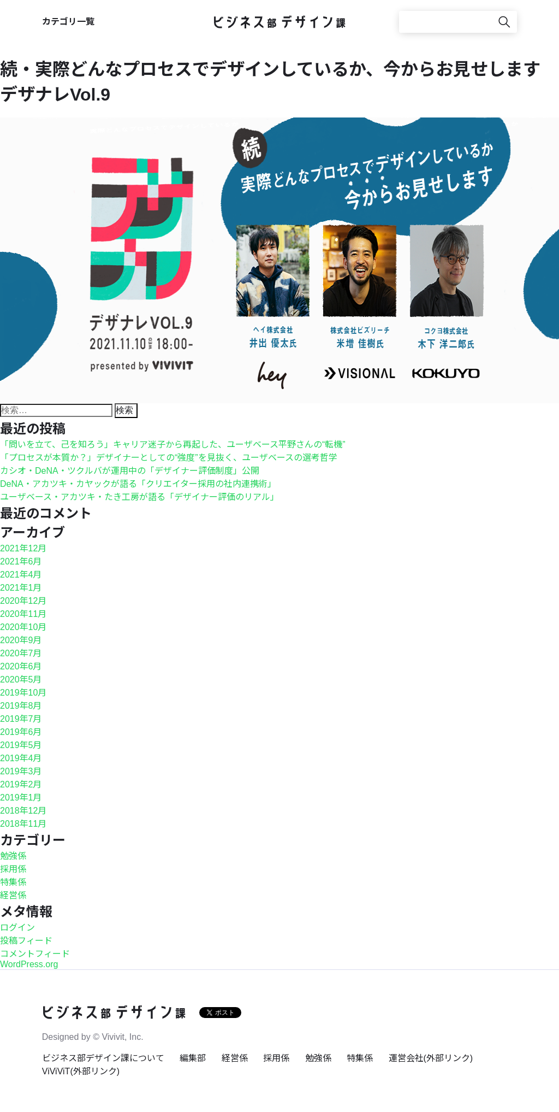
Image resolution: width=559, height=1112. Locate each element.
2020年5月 (21, 679)
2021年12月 (23, 548)
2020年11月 (23, 614)
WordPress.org (29, 964)
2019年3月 (21, 771)
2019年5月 (21, 745)
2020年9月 (21, 640)
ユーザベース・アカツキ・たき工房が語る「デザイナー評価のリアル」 (139, 497)
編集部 (193, 1058)
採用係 (13, 869)
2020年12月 (23, 600)
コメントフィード (35, 953)
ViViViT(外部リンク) (81, 1071)
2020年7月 (21, 653)
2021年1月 (21, 587)
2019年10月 (23, 692)
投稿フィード (26, 940)
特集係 (13, 882)
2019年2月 (21, 784)
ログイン (17, 927)
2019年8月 (21, 705)
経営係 (13, 895)
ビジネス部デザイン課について (103, 1058)
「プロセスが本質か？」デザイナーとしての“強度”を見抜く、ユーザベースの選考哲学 (168, 457)
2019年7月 (21, 718)
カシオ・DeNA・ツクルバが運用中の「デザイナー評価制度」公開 (129, 470)
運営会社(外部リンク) (431, 1058)
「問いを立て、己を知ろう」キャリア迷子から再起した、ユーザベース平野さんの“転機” (173, 444)
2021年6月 (21, 561)
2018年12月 (23, 810)
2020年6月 (21, 666)
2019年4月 (21, 758)
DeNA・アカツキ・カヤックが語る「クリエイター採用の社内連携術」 (138, 484)
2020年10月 (23, 627)
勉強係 (13, 856)
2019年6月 (21, 732)
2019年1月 (21, 797)
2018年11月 (23, 823)
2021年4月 (21, 574)
